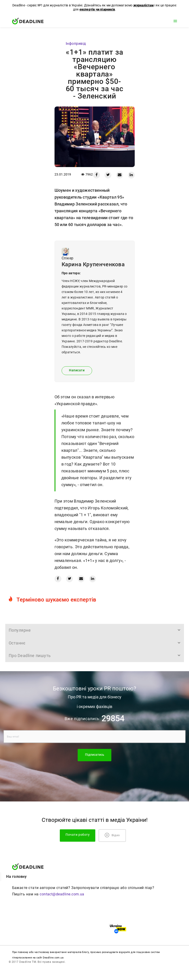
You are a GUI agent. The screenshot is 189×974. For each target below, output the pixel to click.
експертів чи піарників (97, 9)
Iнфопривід (76, 43)
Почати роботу (78, 835)
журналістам (143, 5)
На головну (16, 876)
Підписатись (94, 755)
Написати (77, 370)
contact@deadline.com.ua (62, 894)
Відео (112, 835)
